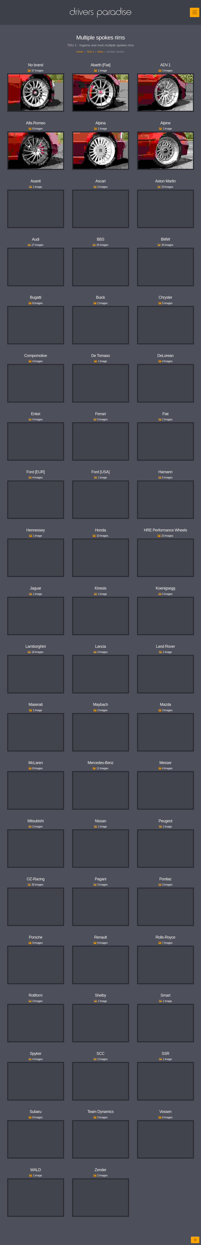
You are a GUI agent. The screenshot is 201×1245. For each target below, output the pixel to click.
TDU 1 (90, 51)
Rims (100, 51)
